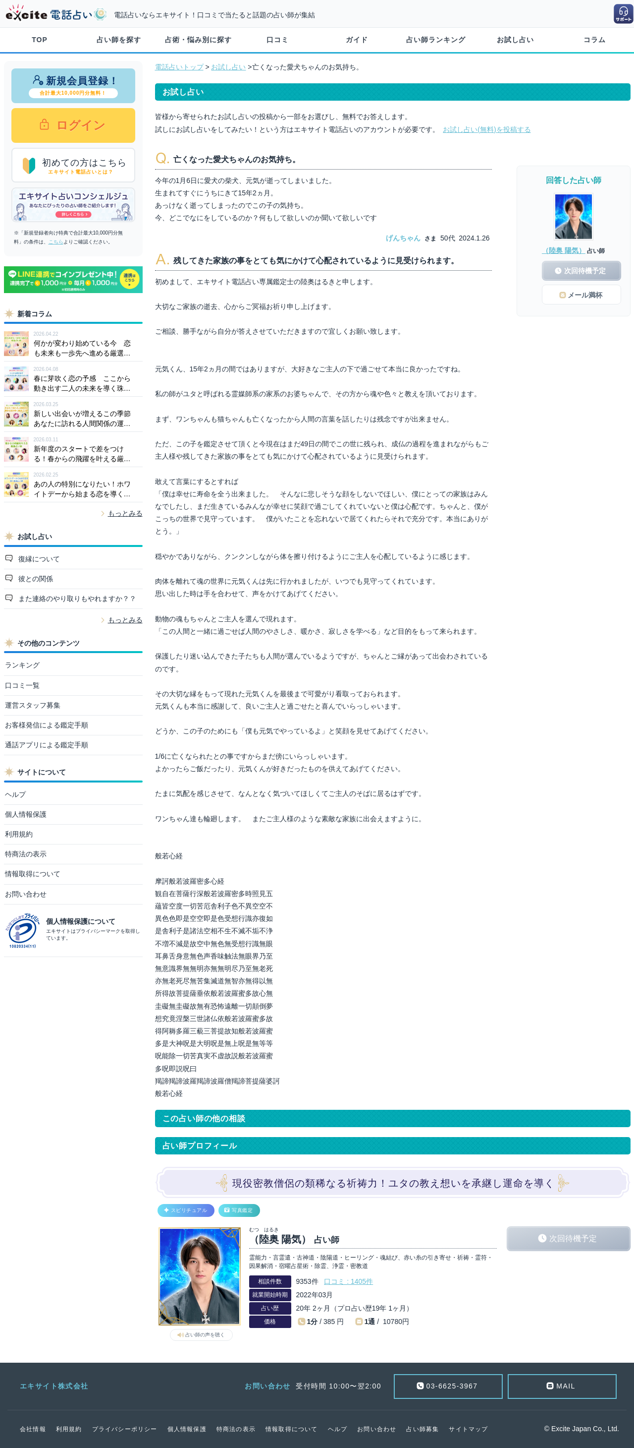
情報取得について (32, 874)
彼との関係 (34, 579)
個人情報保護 (26, 814)
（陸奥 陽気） (563, 250)
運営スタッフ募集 (32, 705)
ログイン (79, 125)
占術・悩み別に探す (198, 40)
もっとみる (125, 513)
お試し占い (515, 40)
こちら (56, 241)
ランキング (22, 665)
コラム (594, 40)
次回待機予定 (573, 1238)
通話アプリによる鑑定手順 (46, 745)
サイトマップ (468, 1429)
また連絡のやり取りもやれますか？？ (76, 599)
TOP (40, 40)
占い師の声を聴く (205, 1334)
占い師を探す (119, 40)
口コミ (277, 40)
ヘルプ (15, 794)
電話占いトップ (179, 67)
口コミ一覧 (22, 685)
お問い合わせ (26, 894)
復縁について (38, 559)
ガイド (357, 40)
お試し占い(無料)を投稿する (486, 129)
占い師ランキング (436, 40)
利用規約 (19, 834)
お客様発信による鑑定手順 (46, 725)
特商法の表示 (26, 854)
